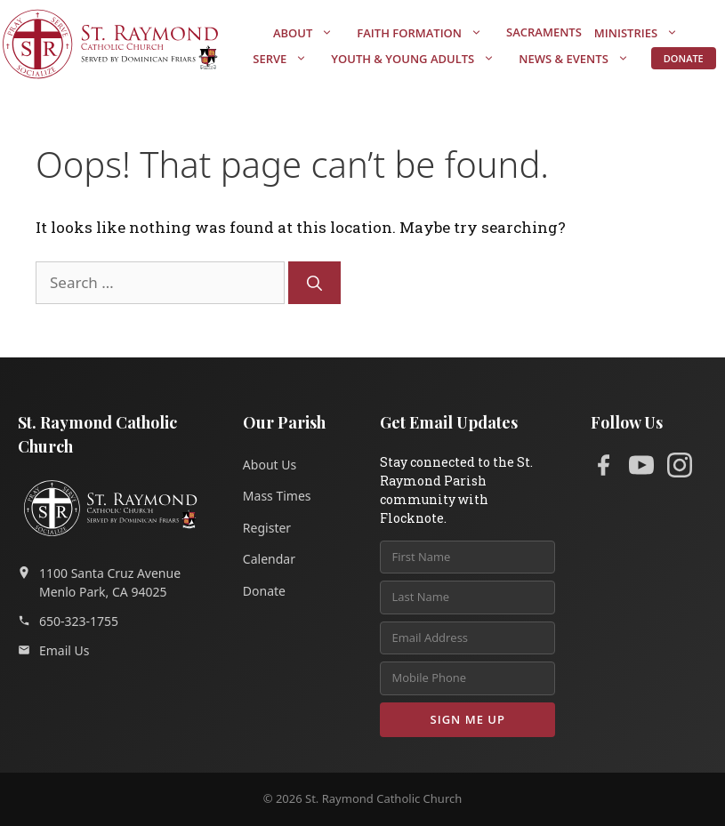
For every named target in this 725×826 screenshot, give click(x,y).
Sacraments (544, 32)
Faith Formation (428, 33)
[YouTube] (641, 468)
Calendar (269, 558)
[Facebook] (603, 468)
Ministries (645, 33)
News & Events (583, 59)
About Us (269, 464)
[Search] (314, 282)
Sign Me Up (468, 719)
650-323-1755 (68, 621)
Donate (684, 58)
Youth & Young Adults (421, 59)
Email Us (54, 650)
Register (267, 527)
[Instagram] (679, 468)
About (311, 33)
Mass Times (277, 495)
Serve (289, 59)
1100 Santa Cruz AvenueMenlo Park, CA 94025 (99, 582)
